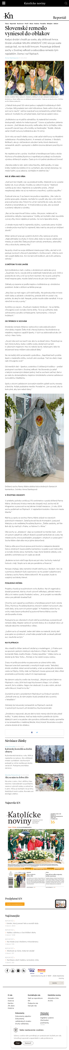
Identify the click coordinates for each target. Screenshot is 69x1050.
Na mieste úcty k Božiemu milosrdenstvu (22, 942)
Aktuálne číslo (53, 998)
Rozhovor (20, 23)
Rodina (36, 23)
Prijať (18, 1043)
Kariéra (10, 1003)
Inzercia (11, 1001)
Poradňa (43, 23)
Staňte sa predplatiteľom (15, 904)
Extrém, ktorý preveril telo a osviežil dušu (22, 923)
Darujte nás (32, 1006)
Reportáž (13, 23)
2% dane (11, 1006)
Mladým (50, 23)
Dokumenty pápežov (23, 1016)
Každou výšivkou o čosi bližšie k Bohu (21, 932)
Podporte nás (33, 1003)
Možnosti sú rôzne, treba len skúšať (20, 951)
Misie (31, 23)
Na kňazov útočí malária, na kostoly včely (23, 960)
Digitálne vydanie (47, 1018)
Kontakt (11, 998)
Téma (7, 23)
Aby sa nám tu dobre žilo (17, 777)
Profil (26, 23)
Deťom (56, 23)
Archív (54, 983)
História (11, 1008)
